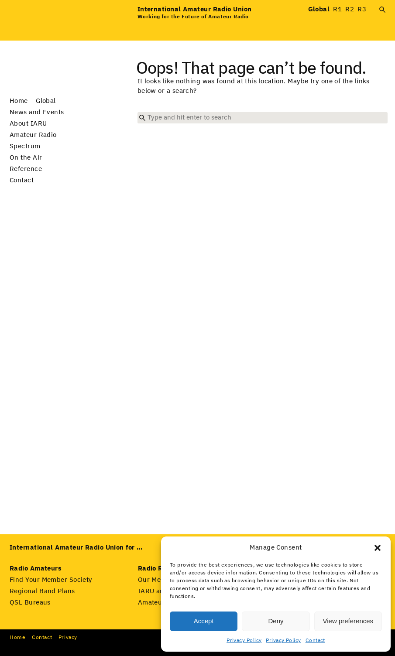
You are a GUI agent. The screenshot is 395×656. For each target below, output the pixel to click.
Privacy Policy (244, 640)
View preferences (348, 621)
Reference (26, 169)
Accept (204, 621)
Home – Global (33, 101)
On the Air (26, 157)
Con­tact (42, 637)
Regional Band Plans (42, 591)
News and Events (37, 112)
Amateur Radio (33, 135)
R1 (337, 9)
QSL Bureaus (30, 602)
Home (17, 637)
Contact (315, 640)
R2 (349, 9)
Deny (275, 621)
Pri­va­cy (67, 637)
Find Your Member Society (51, 580)
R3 (361, 9)
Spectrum (25, 146)
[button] (377, 547)
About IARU (28, 123)
